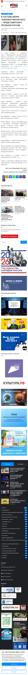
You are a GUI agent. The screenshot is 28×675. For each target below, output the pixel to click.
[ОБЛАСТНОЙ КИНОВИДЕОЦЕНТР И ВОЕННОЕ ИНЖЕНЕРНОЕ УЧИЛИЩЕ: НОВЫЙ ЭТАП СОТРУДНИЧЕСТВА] (5, 492)
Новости (10, 13)
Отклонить (14, 671)
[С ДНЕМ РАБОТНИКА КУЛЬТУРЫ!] (21, 192)
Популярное (20, 464)
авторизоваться (4, 231)
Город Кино (4, 524)
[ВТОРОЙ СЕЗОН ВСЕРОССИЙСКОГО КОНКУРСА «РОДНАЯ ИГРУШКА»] (5, 501)
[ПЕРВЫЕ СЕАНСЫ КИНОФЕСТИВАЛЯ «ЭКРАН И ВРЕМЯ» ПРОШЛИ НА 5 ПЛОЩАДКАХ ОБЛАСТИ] (5, 484)
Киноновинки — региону (7, 519)
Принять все (14, 664)
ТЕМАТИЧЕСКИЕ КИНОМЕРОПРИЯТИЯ (10, 553)
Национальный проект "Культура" (9, 517)
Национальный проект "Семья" (9, 548)
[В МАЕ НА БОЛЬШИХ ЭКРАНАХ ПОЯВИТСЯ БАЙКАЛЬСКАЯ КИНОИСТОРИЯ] (5, 470)
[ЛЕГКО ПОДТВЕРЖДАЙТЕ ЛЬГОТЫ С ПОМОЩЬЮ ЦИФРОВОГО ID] (5, 477)
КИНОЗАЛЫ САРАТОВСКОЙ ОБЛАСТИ (10, 543)
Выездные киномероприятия (8, 533)
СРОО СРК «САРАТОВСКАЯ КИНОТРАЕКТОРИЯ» (12, 512)
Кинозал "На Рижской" (7, 514)
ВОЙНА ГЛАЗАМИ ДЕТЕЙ (7, 537)
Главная (3, 10)
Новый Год (4, 526)
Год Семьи (4, 555)
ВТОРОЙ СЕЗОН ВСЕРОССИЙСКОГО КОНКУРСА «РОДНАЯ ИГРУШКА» (17, 501)
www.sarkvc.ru (8, 576)
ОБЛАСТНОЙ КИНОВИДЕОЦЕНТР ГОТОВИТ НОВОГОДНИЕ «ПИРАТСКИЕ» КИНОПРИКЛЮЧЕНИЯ (7, 217)
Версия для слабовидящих (9, 236)
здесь (18, 157)
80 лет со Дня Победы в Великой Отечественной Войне (14, 540)
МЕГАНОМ (4, 557)
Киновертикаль (10, 10)
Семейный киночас (6, 521)
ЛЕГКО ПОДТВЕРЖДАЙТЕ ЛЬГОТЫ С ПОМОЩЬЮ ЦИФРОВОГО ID (16, 477)
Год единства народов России (9, 550)
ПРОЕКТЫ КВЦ (5, 546)
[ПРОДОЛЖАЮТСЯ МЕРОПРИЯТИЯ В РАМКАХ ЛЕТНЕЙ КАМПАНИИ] (7, 192)
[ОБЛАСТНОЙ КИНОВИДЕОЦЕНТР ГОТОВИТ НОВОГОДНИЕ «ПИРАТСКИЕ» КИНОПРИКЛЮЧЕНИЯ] (7, 209)
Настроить (14, 668)
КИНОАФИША (5, 530)
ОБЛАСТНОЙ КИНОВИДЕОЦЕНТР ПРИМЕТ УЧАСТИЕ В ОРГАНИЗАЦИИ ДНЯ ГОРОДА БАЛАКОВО (20, 209)
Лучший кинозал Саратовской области (11, 528)
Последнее (7, 464)
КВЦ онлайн (4, 535)
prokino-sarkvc (6, 32)
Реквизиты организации (7, 579)
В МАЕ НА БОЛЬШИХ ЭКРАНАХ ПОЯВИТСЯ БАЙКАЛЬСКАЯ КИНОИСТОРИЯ (17, 470)
